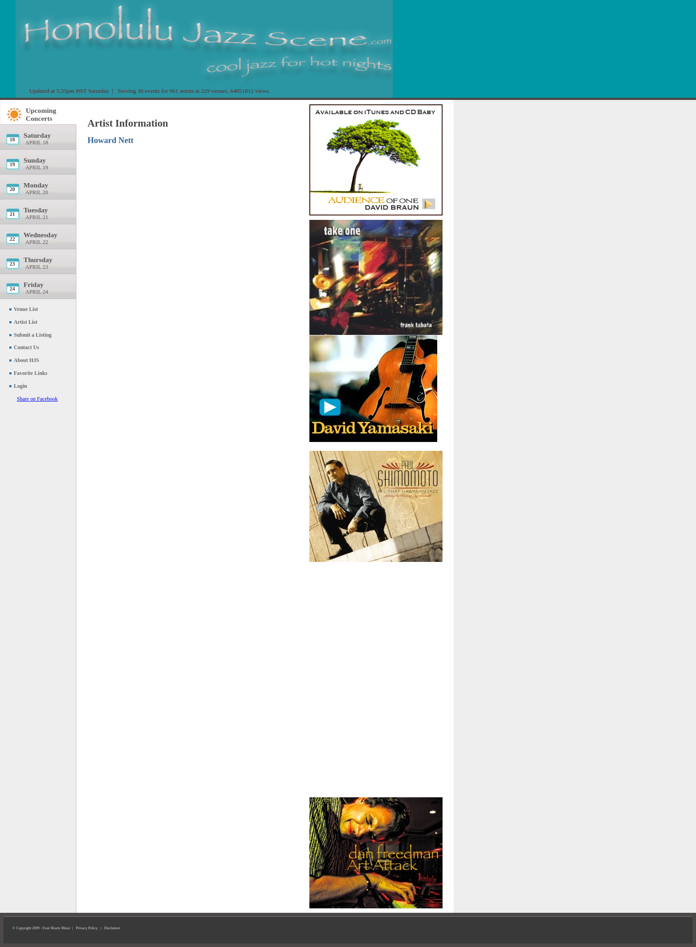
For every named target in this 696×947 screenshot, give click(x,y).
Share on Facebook (37, 399)
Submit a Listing (32, 335)
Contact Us (26, 347)
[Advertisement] (376, 619)
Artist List (25, 322)
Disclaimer (112, 928)
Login (20, 386)
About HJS (26, 360)
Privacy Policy (87, 928)
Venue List (26, 309)
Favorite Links (30, 373)
